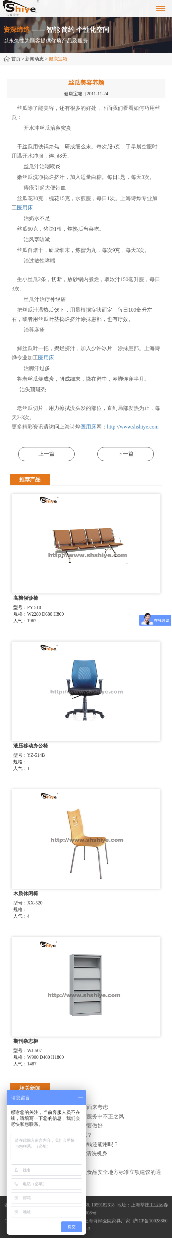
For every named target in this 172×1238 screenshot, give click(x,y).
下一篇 (126, 454)
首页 (16, 58)
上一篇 (46, 454)
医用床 (25, 207)
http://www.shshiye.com (132, 426)
